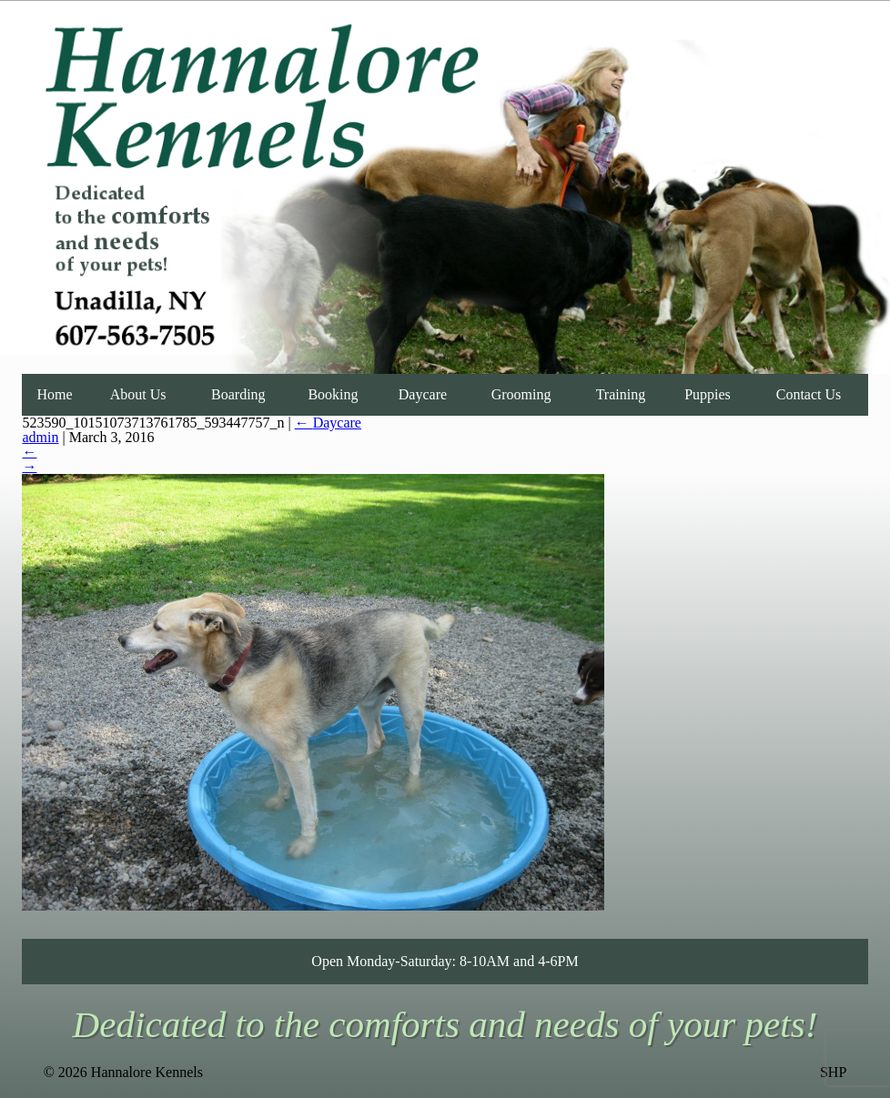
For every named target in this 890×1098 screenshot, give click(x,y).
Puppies (707, 394)
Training (621, 394)
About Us (138, 394)
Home (54, 394)
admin (40, 437)
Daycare (423, 394)
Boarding (238, 394)
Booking (333, 394)
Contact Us (809, 394)
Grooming (521, 394)
